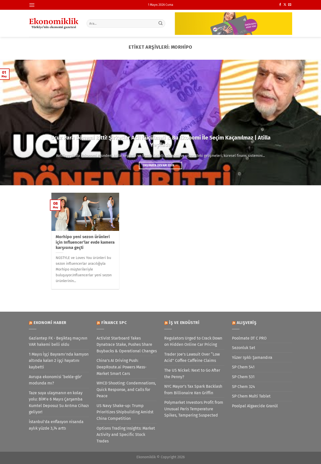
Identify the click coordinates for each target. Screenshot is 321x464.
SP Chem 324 (243, 386)
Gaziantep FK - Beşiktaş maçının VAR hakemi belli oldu (58, 341)
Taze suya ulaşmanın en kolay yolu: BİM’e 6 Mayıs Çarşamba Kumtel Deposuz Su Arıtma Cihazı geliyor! (59, 402)
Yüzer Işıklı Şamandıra (252, 357)
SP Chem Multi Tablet (251, 396)
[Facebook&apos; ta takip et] (280, 5)
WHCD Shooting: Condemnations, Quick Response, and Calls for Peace (126, 389)
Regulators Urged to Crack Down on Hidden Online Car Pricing (193, 341)
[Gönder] (160, 23)
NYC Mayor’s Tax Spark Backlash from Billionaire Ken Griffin (193, 389)
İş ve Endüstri (184, 322)
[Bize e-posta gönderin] (289, 5)
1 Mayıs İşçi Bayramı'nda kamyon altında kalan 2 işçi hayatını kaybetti (59, 360)
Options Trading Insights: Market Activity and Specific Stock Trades (126, 434)
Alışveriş (247, 322)
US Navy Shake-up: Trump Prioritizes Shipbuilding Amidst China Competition (125, 412)
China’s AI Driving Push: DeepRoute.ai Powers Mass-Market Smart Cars (121, 367)
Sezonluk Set (243, 347)
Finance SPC (114, 322)
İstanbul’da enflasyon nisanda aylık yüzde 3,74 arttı (56, 425)
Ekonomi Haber (50, 322)
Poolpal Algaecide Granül (255, 406)
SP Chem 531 (243, 376)
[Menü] (32, 5)
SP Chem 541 (243, 367)
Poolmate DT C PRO (249, 338)
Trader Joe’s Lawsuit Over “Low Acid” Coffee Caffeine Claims (192, 357)
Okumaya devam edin (160, 165)
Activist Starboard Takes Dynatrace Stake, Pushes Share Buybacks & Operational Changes (127, 344)
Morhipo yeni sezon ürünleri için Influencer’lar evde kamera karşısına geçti (85, 242)
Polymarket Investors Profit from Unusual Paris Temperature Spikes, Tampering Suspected (193, 409)
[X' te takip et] (284, 5)
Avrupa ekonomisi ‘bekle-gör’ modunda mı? (55, 380)
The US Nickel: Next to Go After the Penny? (192, 373)
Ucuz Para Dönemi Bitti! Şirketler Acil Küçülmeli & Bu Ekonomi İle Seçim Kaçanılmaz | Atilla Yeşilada (161, 141)
